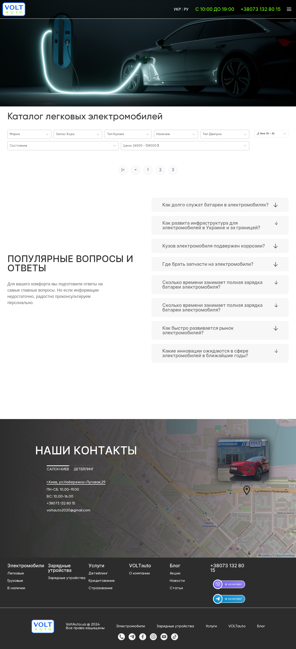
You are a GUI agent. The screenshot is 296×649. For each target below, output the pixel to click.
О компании (139, 572)
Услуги (211, 625)
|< (123, 169)
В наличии (16, 587)
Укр (177, 9)
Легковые (15, 572)
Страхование (101, 587)
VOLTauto (237, 625)
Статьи (176, 587)
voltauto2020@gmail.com (68, 509)
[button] (246, 489)
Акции (175, 572)
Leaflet (264, 554)
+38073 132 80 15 (61, 502)
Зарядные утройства (66, 577)
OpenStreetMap (285, 554)
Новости (177, 580)
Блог (261, 625)
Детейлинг (98, 572)
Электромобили (130, 625)
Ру (186, 9)
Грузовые (15, 580)
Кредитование (102, 580)
